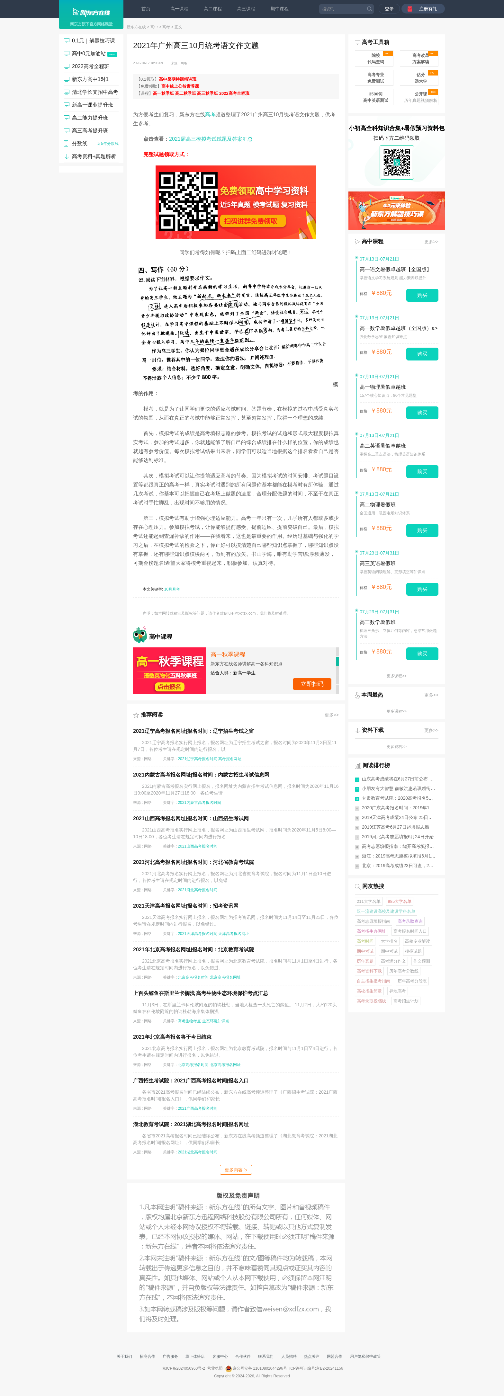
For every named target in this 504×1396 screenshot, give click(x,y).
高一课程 (179, 8)
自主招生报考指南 (373, 981)
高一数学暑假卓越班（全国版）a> (398, 328)
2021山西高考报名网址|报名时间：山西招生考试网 (191, 818)
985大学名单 (400, 901)
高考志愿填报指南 (373, 921)
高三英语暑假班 (378, 563)
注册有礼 (428, 8)
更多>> (332, 714)
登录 (389, 8)
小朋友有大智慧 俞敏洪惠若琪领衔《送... (403, 788)
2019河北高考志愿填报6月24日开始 (398, 836)
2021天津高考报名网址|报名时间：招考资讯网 (186, 906)
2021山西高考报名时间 (197, 846)
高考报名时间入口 (410, 931)
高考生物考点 (189, 1021)
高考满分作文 (393, 961)
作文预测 (421, 961)
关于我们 (124, 1356)
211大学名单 (369, 901)
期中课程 (280, 8)
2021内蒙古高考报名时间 (199, 802)
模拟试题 (413, 951)
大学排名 (389, 941)
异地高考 (397, 991)
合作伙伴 (243, 1356)
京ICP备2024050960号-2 (183, 1368)
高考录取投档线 (371, 1001)
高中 (154, 27)
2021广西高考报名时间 (197, 1108)
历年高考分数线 (404, 971)
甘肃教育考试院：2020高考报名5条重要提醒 (406, 798)
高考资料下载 (369, 971)
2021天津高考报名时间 (197, 933)
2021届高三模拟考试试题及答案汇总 (211, 139)
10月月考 (172, 589)
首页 (145, 8)
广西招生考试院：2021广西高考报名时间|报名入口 (191, 1080)
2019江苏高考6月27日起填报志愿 (395, 827)
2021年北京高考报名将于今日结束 (172, 1037)
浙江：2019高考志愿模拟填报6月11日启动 (404, 855)
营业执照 (215, 1368)
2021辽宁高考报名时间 (197, 759)
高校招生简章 (369, 991)
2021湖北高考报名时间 (197, 1152)
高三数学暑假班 (378, 622)
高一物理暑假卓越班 (383, 387)
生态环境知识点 (215, 1021)
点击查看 (312, 684)
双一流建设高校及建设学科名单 (386, 911)
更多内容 (236, 1169)
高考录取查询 (410, 921)
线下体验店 (195, 1356)
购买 (422, 295)
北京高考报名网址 (225, 977)
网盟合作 (334, 1356)
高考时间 (365, 941)
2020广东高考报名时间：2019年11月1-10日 (406, 807)
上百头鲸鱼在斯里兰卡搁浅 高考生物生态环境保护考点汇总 (200, 993)
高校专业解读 (417, 941)
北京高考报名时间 (193, 977)
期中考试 (365, 951)
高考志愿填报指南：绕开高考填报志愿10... (404, 846)
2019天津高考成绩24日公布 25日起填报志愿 (406, 817)
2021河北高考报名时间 (197, 890)
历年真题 (365, 961)
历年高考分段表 (412, 981)
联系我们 (266, 1356)
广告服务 (170, 1356)
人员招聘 (289, 1356)
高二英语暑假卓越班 (383, 446)
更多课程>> (397, 676)
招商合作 (147, 1356)
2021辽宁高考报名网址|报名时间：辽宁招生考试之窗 (193, 731)
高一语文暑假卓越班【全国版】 (396, 269)
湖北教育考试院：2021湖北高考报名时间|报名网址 (191, 1124)
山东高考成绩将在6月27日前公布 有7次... (403, 778)
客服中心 (220, 1356)
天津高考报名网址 (233, 933)
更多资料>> (397, 746)
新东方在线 (136, 27)
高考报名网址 (229, 759)
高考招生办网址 (371, 931)
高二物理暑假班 (378, 504)
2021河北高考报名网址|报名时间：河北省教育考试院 (193, 862)
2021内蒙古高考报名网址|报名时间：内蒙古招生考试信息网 (201, 775)
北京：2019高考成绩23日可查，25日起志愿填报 (410, 865)
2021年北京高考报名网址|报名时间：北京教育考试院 (193, 949)
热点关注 (312, 1356)
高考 (166, 27)
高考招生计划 (406, 1001)
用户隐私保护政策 (365, 1356)
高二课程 (213, 8)
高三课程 (246, 8)
